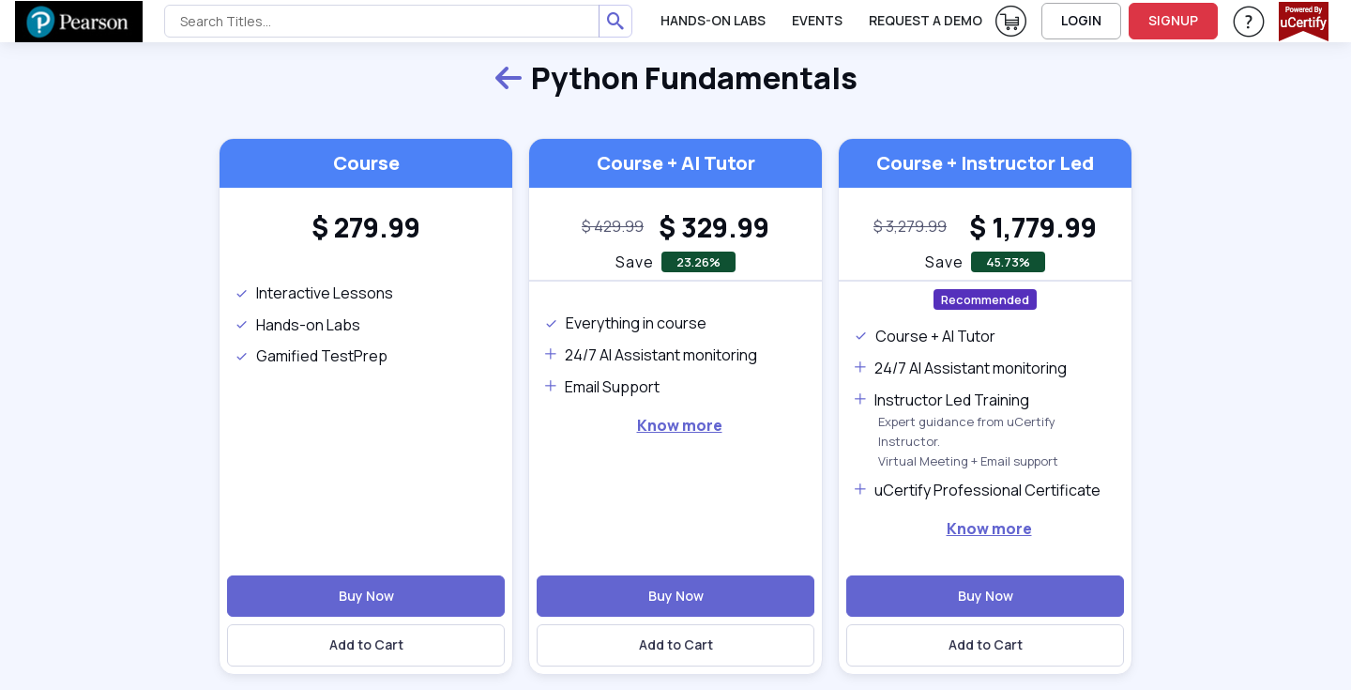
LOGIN (1081, 20)
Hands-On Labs (713, 20)
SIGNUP (1173, 20)
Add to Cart (366, 644)
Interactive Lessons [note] (314, 293)
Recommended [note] (985, 299)
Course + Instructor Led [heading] (985, 163)
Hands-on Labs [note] (297, 324)
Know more (679, 425)
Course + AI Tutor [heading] (676, 163)
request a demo (925, 20)
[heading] (365, 227)
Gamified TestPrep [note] (311, 355)
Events (817, 20)
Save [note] (634, 262)
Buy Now (366, 596)
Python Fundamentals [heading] (675, 78)
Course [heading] (366, 163)
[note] (613, 227)
